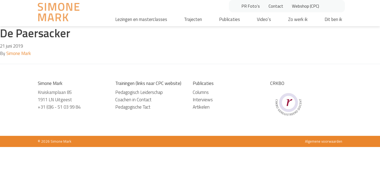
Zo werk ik (298, 19)
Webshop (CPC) (305, 6)
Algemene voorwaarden (323, 141)
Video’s (264, 19)
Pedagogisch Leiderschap (139, 92)
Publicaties (229, 19)
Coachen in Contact (133, 99)
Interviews (203, 99)
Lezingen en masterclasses (141, 19)
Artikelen (201, 107)
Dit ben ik (333, 19)
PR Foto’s (250, 6)
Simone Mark (18, 53)
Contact (276, 6)
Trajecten (193, 19)
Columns (201, 92)
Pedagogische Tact (132, 107)
